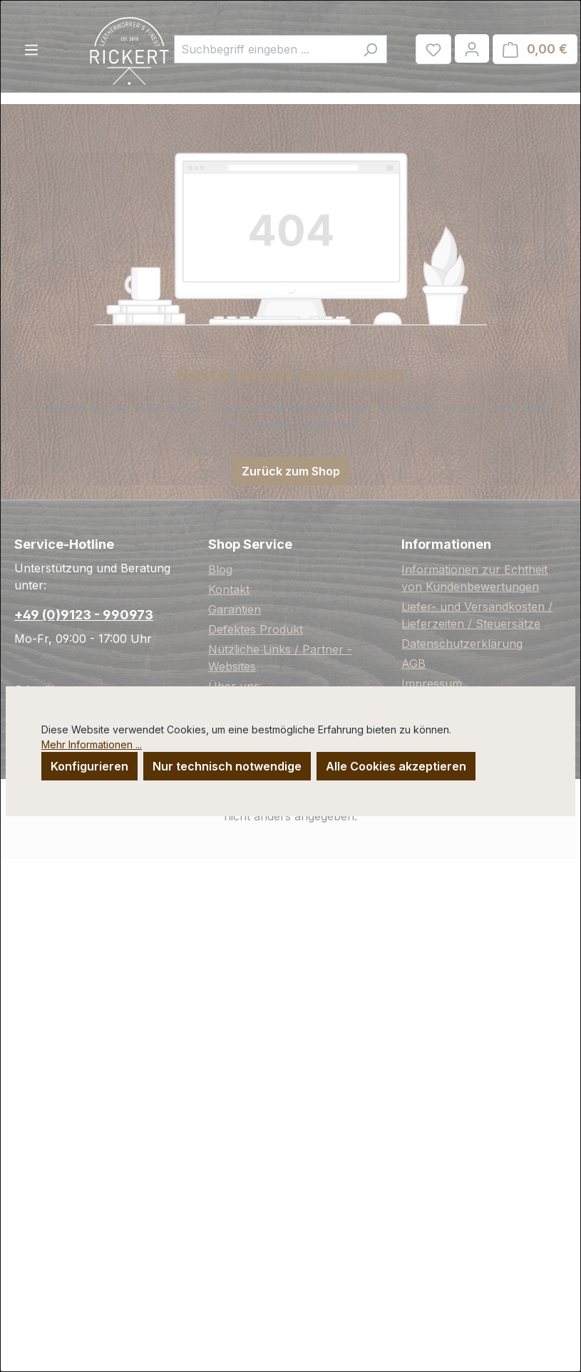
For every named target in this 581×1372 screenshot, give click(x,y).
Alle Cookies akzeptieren (396, 766)
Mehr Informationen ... (91, 744)
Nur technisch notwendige (227, 766)
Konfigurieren (89, 766)
